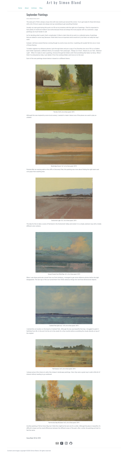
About (27, 8)
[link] (57, 443)
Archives (34, 8)
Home (20, 8)
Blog (41, 8)
